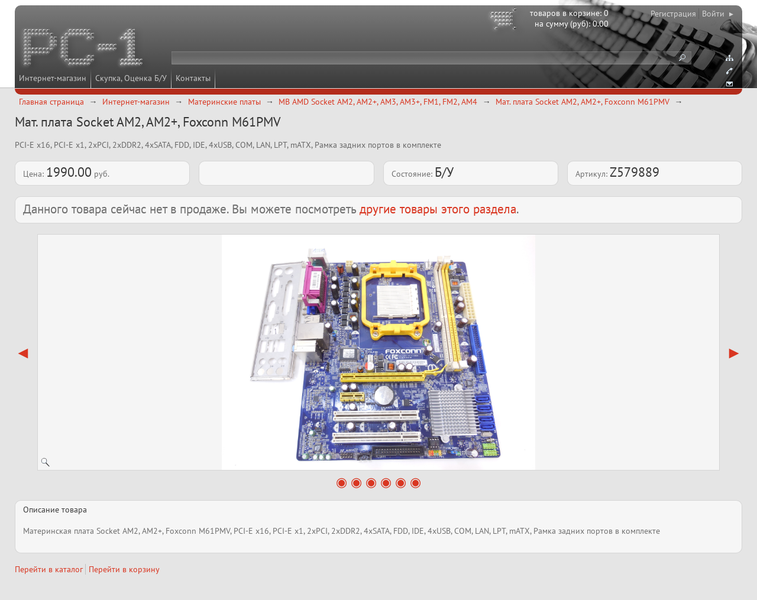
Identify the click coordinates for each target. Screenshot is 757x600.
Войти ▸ (717, 13)
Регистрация (673, 13)
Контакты (193, 78)
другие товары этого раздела (438, 209)
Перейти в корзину (124, 569)
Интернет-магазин (52, 78)
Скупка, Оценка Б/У (131, 78)
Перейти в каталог (49, 569)
